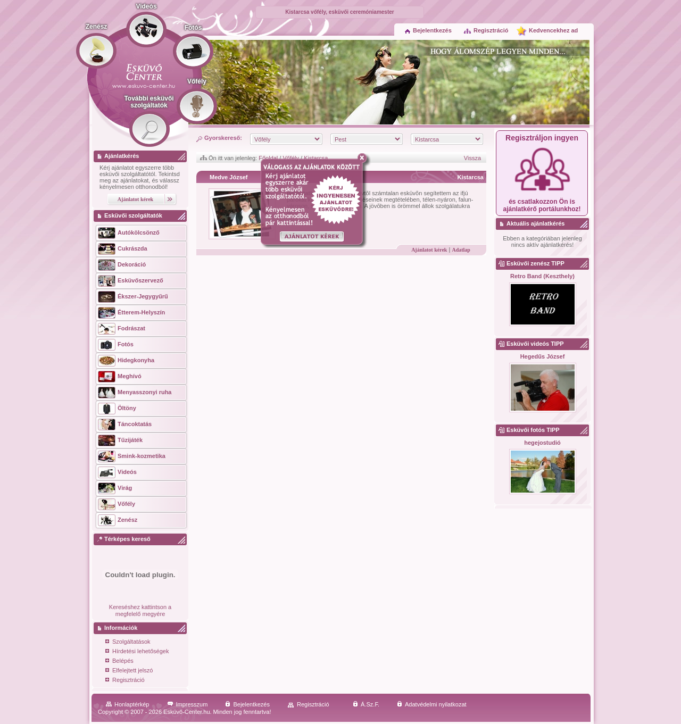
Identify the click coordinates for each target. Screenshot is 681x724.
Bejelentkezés (428, 30)
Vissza (472, 158)
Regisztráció (485, 30)
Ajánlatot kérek (429, 250)
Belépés (119, 661)
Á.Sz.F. (366, 704)
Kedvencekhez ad (553, 30)
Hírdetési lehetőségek (137, 652)
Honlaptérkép (127, 704)
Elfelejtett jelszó (129, 671)
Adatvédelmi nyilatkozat (432, 704)
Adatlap (461, 250)
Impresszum (187, 704)
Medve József (229, 177)
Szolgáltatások (128, 642)
